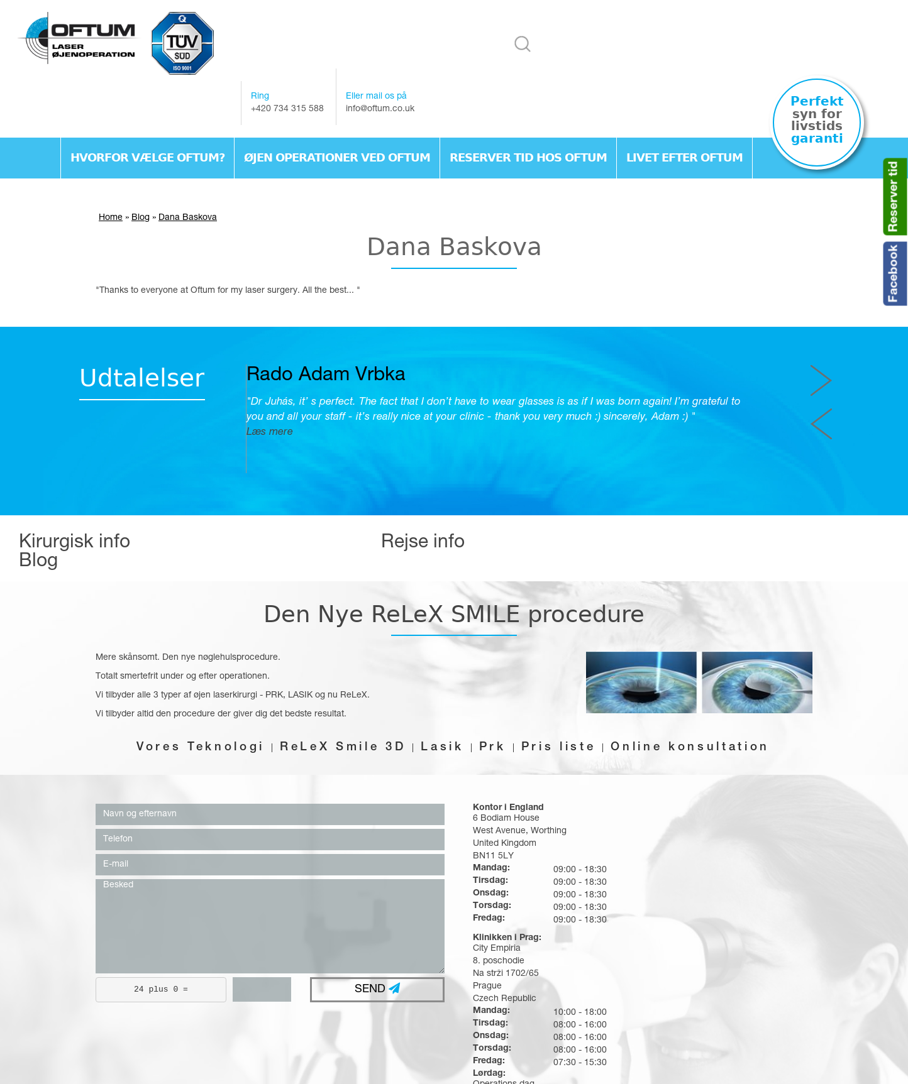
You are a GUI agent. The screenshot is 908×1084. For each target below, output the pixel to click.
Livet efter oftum (684, 114)
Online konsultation (701, 687)
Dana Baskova (187, 176)
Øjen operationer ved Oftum (337, 114)
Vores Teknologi (188, 687)
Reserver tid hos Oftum (528, 114)
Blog (140, 176)
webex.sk (484, 1065)
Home (111, 176)
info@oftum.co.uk (677, 66)
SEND (377, 929)
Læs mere (318, 390)
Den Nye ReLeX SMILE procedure (454, 553)
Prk (494, 687)
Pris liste (563, 687)
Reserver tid (895, 196)
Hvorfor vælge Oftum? (147, 114)
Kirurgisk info (74, 503)
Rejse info (357, 503)
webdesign (428, 1065)
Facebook (895, 273)
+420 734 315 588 (584, 66)
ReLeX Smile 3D (337, 687)
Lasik (442, 687)
